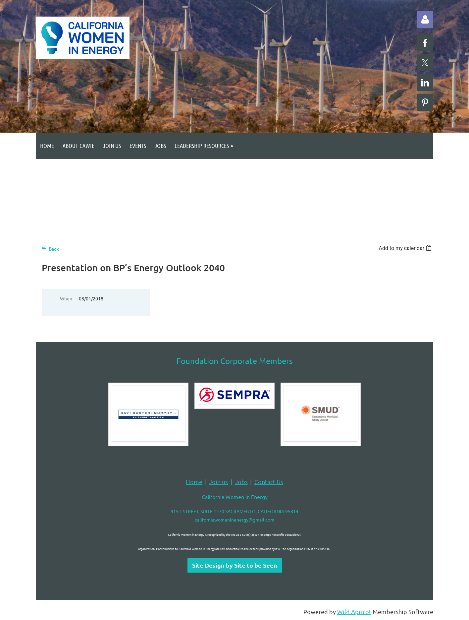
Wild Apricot (354, 611)
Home (194, 481)
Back (54, 249)
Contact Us (268, 481)
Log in (425, 19)
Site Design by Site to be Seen (234, 565)
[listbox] (406, 248)
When (66, 298)
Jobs (241, 481)
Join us (218, 481)
